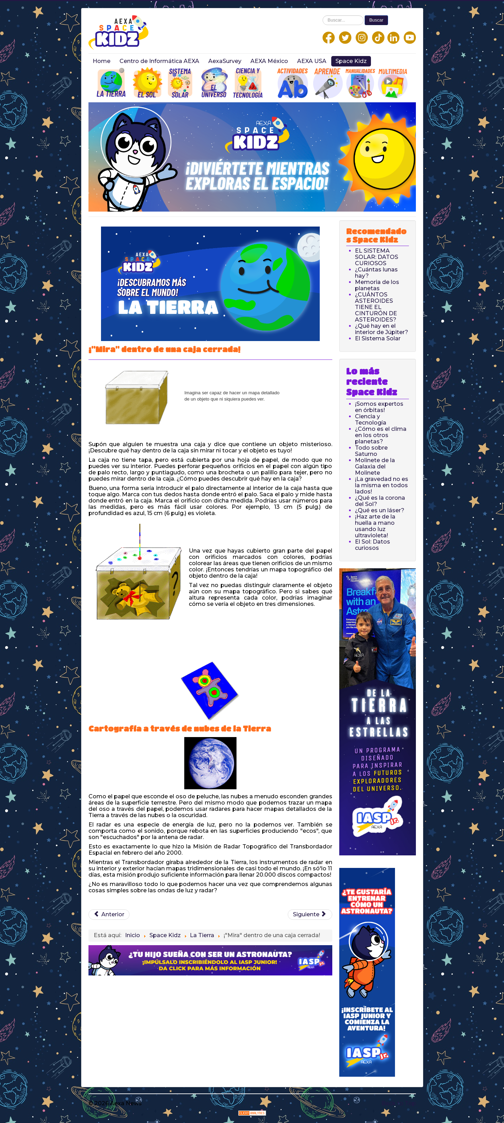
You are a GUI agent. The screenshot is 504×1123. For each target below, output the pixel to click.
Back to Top (398, 1103)
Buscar (376, 20)
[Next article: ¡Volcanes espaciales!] (310, 914)
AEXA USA (311, 61)
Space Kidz (351, 61)
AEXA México (269, 61)
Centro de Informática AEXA (159, 61)
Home (101, 61)
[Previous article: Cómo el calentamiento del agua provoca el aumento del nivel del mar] (109, 914)
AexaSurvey (224, 61)
